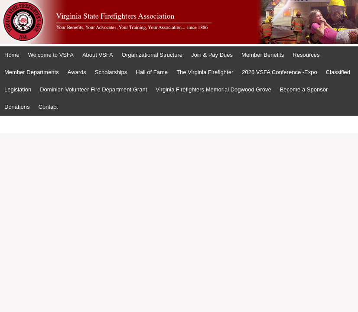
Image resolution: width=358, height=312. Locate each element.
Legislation (17, 89)
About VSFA (97, 55)
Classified (338, 72)
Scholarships (111, 72)
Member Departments (31, 72)
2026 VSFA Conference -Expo (279, 72)
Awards (77, 72)
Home (12, 55)
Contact (48, 107)
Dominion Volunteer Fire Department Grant (93, 89)
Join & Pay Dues (212, 55)
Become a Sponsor (304, 89)
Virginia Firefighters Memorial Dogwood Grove (213, 89)
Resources (306, 55)
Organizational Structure (152, 55)
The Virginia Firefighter (204, 72)
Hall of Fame (152, 72)
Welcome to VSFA (51, 55)
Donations (17, 107)
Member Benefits (262, 55)
